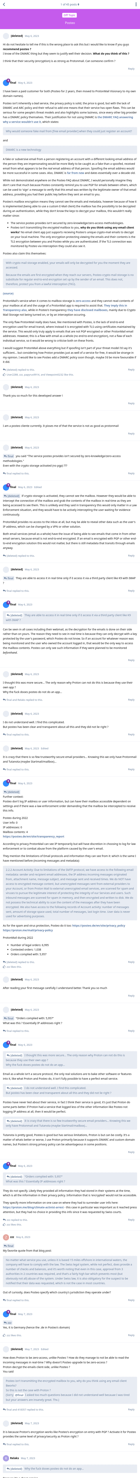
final (10, 456)
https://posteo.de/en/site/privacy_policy (98, 925)
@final (19, 1395)
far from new (75, 173)
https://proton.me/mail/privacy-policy (28, 930)
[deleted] (13, 496)
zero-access (83, 301)
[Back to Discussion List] (4, 4)
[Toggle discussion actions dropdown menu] (136, 4)
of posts (70, 4)
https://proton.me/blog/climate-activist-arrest (33, 1207)
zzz (9, 1323)
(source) (8, 293)
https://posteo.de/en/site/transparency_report (33, 836)
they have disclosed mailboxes (87, 310)
